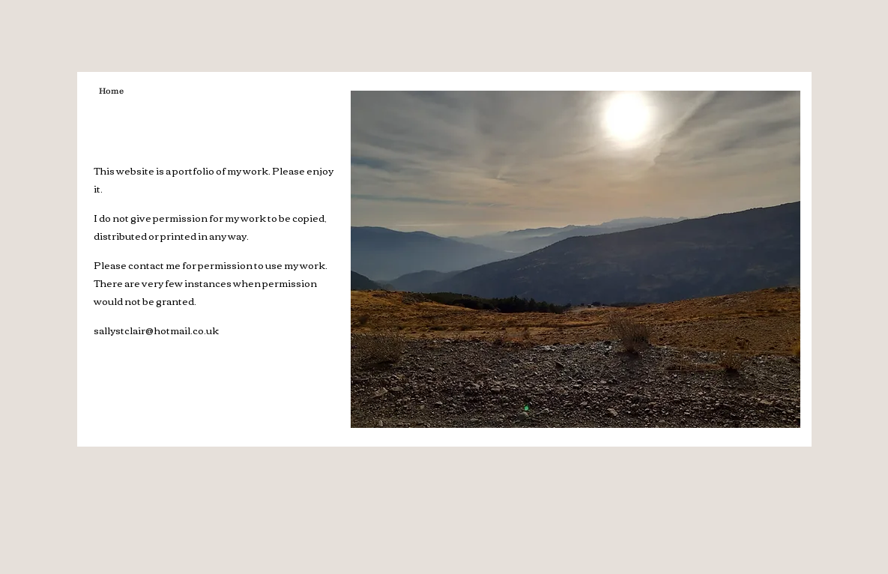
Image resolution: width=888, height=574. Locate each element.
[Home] (111, 91)
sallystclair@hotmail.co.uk (156, 330)
